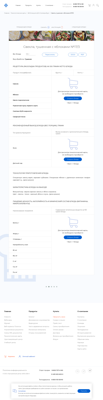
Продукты (29, 5)
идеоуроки (33, 323)
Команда (80, 323)
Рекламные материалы (37, 330)
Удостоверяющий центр (13, 339)
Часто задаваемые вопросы (39, 326)
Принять (84, 391)
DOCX (73, 55)
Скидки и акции (59, 320)
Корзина (9, 356)
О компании (49, 5)
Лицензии (81, 326)
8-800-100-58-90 (78, 6)
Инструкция (57, 27)
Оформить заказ (59, 317)
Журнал (7, 323)
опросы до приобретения (63, 336)
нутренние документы (86, 336)
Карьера (80, 342)
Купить (39, 5)
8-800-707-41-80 (78, 4)
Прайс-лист (57, 323)
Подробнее (22, 391)
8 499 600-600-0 (57, 374)
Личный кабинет (27, 356)
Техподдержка (82, 330)
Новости (7, 317)
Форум (55, 339)
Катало (32, 317)
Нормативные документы (13, 330)
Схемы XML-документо (13, 333)
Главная (19, 5)
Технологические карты (13, 336)
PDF (82, 55)
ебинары (8, 320)
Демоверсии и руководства (39, 320)
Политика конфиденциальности (15, 370)
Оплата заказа (58, 330)
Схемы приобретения (61, 326)
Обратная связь (83, 339)
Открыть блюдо (73, 98)
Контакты (80, 317)
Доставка (56, 333)
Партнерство (82, 346)
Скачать (45, 27)
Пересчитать (50, 55)
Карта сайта (81, 349)
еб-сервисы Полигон (12, 326)
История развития (84, 333)
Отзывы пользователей (37, 333)
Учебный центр (10, 342)
